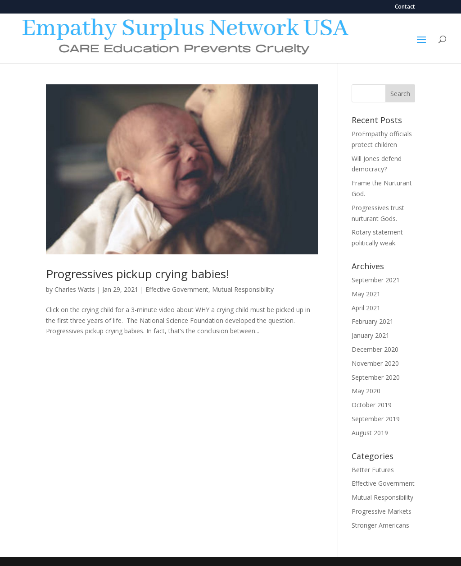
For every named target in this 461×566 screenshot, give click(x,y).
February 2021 (372, 321)
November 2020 (375, 363)
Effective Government (176, 289)
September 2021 (376, 280)
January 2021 (370, 335)
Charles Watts (74, 289)
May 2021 (366, 294)
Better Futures (373, 469)
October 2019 (372, 404)
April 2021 (366, 308)
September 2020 (376, 377)
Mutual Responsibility (243, 289)
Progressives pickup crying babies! (137, 274)
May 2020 (366, 391)
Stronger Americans (380, 525)
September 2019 (376, 418)
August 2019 (370, 432)
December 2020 (375, 349)
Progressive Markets (381, 511)
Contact (405, 7)
